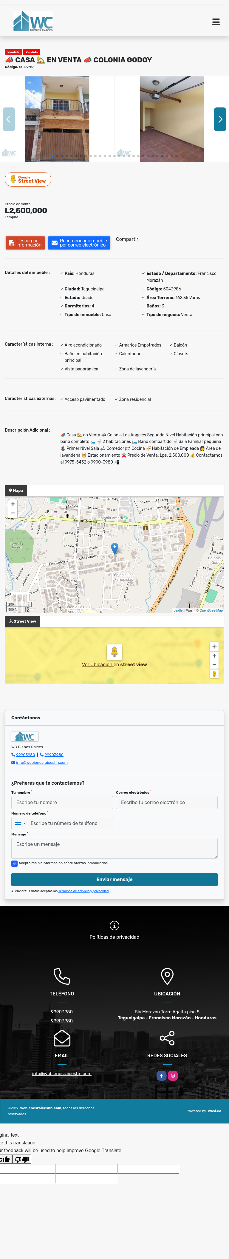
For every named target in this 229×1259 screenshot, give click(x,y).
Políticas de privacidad (115, 937)
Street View (28, 179)
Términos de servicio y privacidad (83, 891)
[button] (52, 156)
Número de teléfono (29, 813)
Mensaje (19, 834)
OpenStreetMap (211, 610)
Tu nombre (21, 792)
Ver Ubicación (98, 664)
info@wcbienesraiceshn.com (42, 762)
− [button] (13, 513)
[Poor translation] (21, 1159)
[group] (57, 119)
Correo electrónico (133, 792)
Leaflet (178, 610)
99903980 (25, 754)
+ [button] (13, 504)
